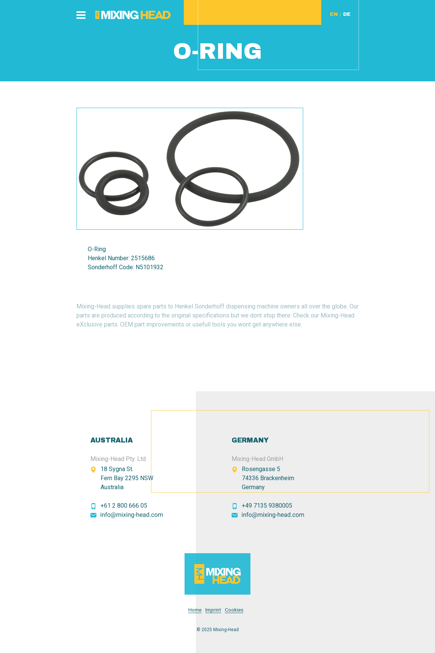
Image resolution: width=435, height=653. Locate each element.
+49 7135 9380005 (267, 505)
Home (194, 610)
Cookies (234, 610)
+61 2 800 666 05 (124, 505)
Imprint (213, 610)
